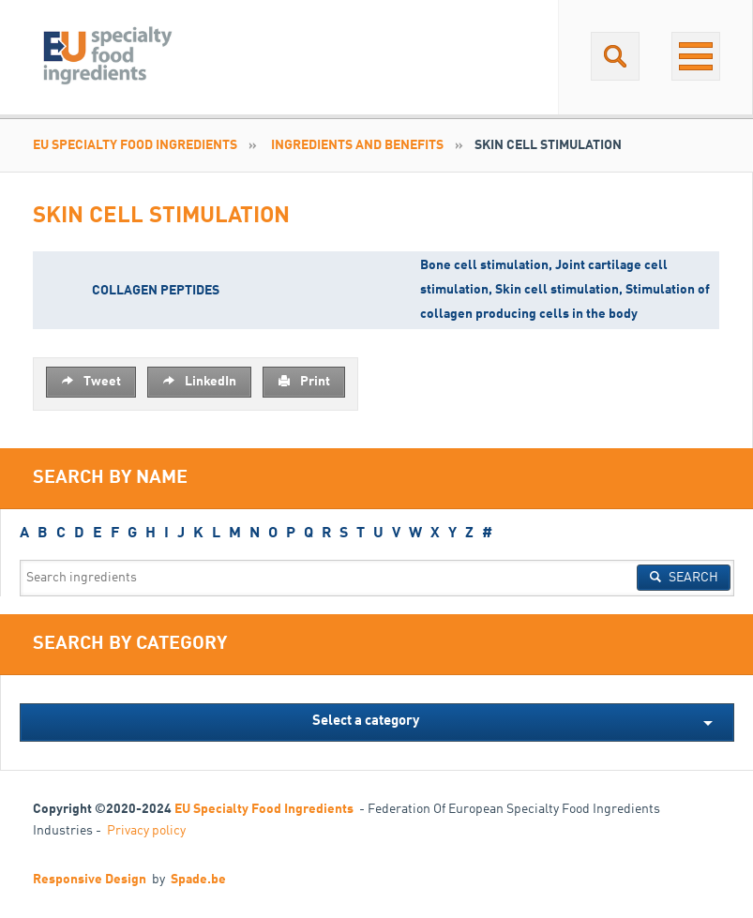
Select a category (365, 722)
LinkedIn (199, 380)
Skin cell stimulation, (560, 289)
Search (683, 576)
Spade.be (198, 879)
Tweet (91, 380)
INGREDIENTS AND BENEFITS (357, 145)
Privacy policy (146, 830)
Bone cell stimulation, (487, 265)
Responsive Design (89, 879)
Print (304, 380)
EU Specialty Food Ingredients (135, 145)
